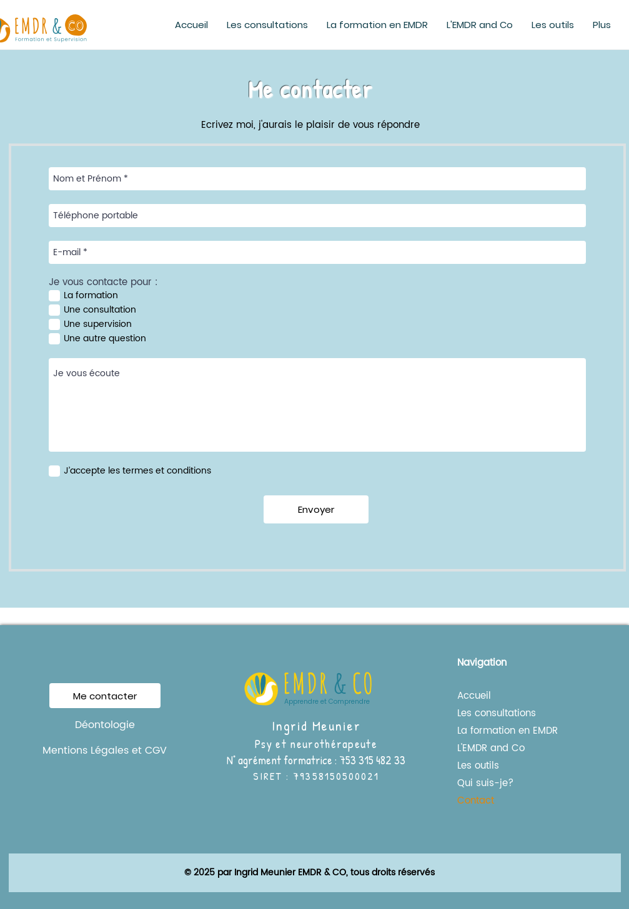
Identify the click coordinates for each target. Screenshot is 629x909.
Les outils (478, 766)
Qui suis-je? (485, 783)
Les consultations (495, 713)
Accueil (474, 696)
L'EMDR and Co (491, 748)
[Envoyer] (316, 509)
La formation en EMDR (495, 731)
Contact (475, 801)
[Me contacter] (105, 695)
